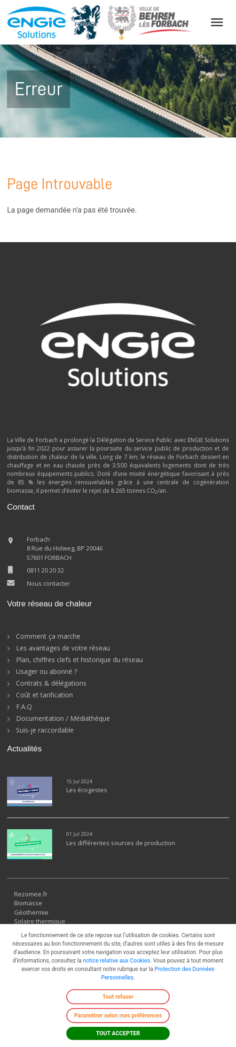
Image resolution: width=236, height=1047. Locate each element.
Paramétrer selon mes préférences (118, 1015)
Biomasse (28, 903)
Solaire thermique (39, 921)
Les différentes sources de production (120, 843)
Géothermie (31, 912)
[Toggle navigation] (217, 22)
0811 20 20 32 (45, 570)
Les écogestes (86, 790)
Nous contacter (48, 583)
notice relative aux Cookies (116, 960)
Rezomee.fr (30, 894)
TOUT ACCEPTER (118, 1033)
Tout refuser (118, 997)
